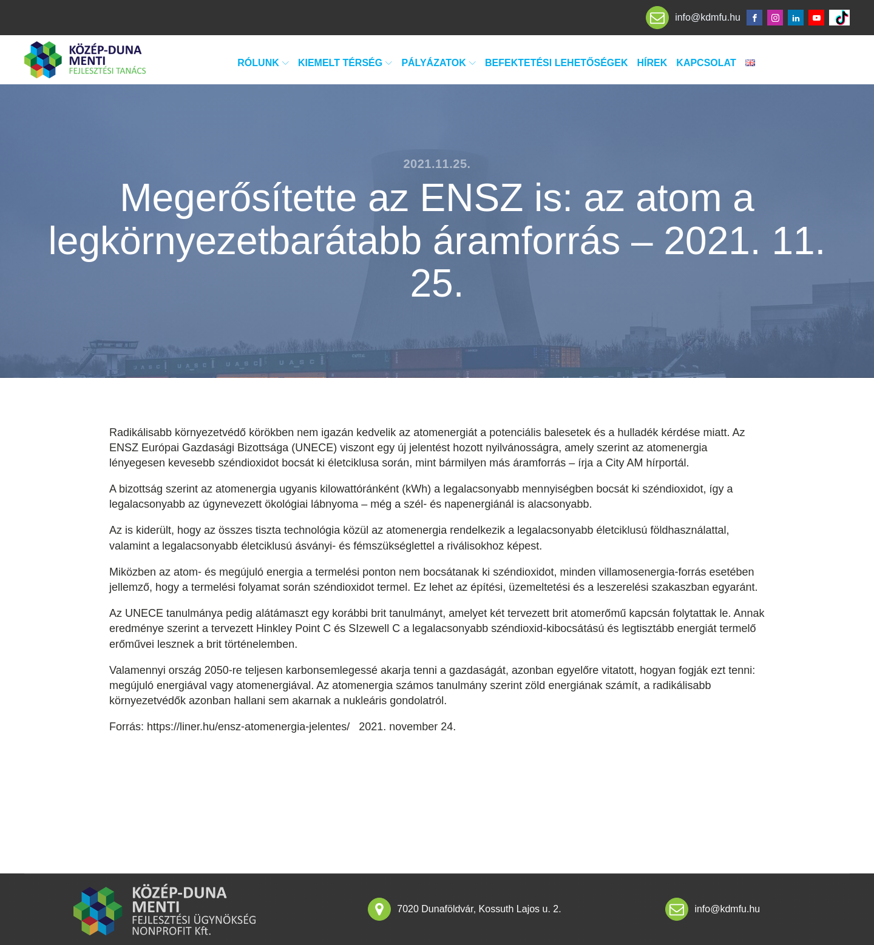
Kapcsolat (706, 63)
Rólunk (263, 63)
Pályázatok (438, 63)
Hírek (652, 63)
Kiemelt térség (345, 63)
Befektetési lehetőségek (556, 63)
